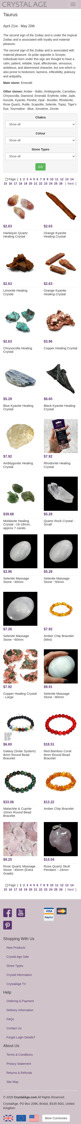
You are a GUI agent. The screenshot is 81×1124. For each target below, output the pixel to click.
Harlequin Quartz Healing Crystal (15, 234)
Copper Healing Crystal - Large (20, 695)
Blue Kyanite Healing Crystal (18, 407)
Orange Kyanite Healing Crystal (55, 234)
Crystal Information (19, 975)
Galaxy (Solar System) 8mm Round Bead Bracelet (19, 754)
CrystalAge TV (16, 984)
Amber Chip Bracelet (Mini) (59, 637)
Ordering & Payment (20, 1001)
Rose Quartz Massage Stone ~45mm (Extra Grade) (19, 869)
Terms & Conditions (19, 1054)
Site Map (12, 1082)
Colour (40, 133)
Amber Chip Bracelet (59, 808)
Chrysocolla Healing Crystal (17, 350)
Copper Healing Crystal (60, 348)
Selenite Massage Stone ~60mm (16, 637)
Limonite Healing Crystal (15, 292)
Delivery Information (19, 1010)
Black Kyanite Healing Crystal (59, 407)
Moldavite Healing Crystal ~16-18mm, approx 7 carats (17, 524)
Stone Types (40, 149)
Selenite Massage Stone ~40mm (16, 580)
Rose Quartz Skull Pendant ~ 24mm (57, 868)
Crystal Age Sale (17, 956)
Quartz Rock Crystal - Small (59, 522)
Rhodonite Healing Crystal (57, 465)
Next (71, 183)
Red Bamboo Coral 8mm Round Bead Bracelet (57, 754)
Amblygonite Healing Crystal (18, 465)
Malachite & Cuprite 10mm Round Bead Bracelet (17, 812)
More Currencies (56, 1118)
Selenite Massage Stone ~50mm (57, 580)
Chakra (40, 117)
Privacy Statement (18, 1063)
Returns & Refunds (19, 1073)
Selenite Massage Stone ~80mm (57, 695)
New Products (15, 947)
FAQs (10, 1019)
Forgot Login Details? (20, 1037)
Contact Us (13, 1028)
